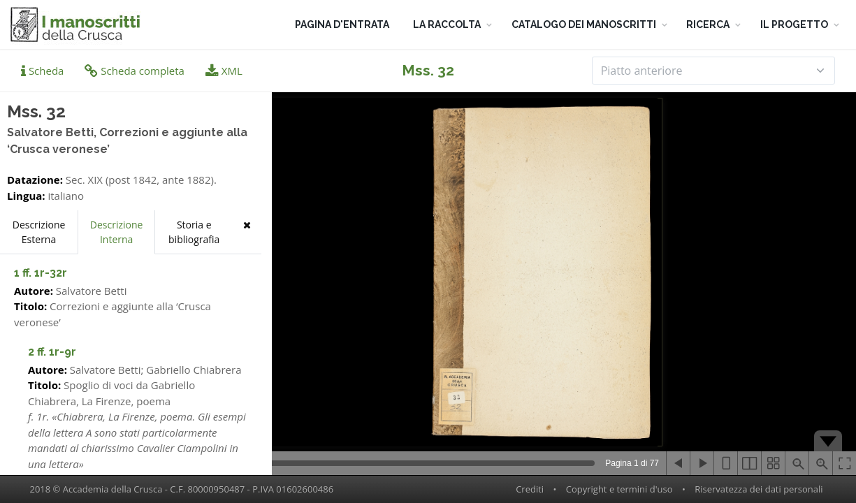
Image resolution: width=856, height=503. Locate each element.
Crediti (530, 489)
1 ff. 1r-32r (40, 272)
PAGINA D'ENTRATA (342, 24)
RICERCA (708, 24)
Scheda (42, 71)
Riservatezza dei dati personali (758, 489)
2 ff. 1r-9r (52, 351)
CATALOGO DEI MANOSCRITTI (584, 24)
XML (223, 71)
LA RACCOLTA (447, 24)
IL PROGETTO (794, 24)
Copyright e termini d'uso (619, 489)
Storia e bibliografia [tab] (193, 232)
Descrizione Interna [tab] (116, 232)
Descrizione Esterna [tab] (39, 232)
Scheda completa (134, 71)
